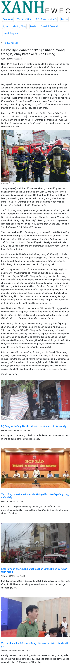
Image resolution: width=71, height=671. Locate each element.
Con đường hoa (10, 33)
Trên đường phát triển (46, 19)
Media (33, 26)
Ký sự (6, 26)
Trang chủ (8, 19)
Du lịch (64, 19)
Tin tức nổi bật (24, 19)
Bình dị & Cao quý (49, 26)
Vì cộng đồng (19, 26)
